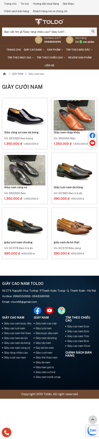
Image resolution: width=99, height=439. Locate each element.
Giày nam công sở (15, 187)
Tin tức (24, 3)
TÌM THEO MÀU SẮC (79, 49)
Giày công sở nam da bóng (21, 132)
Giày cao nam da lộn (16, 338)
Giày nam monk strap (48, 377)
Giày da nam (43, 362)
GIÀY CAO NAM (34, 49)
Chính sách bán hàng (16, 11)
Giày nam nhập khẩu (67, 132)
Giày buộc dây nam (47, 333)
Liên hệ (49, 65)
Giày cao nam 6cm (78, 331)
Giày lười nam (44, 328)
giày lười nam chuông (18, 242)
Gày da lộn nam (45, 347)
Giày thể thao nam (46, 357)
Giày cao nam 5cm (78, 326)
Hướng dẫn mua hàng (46, 3)
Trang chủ (10, 3)
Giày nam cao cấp (46, 323)
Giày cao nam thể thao (17, 333)
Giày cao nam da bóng (17, 342)
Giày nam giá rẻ (45, 367)
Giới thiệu (68, 3)
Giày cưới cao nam (15, 357)
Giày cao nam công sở (17, 347)
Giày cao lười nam (14, 328)
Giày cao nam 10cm (78, 345)
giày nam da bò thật (66, 242)
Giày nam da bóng (46, 338)
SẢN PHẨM (55, 49)
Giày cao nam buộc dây (17, 323)
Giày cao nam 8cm (78, 341)
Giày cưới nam (36, 73)
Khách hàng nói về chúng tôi (50, 11)
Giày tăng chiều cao (16, 352)
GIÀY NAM (17, 73)
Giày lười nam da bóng (68, 187)
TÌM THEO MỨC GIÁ (20, 57)
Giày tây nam (43, 342)
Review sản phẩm (80, 57)
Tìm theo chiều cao (51, 57)
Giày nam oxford (45, 372)
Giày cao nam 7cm (78, 336)
